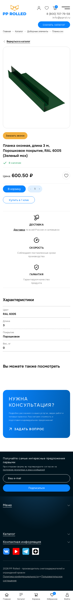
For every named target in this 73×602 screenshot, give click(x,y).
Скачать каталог (54, 25)
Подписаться (36, 488)
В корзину (14, 189)
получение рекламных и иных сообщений (24, 469)
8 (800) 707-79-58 (58, 14)
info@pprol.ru (61, 17)
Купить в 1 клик (19, 200)
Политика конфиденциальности (21, 576)
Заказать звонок (15, 135)
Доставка (19, 229)
